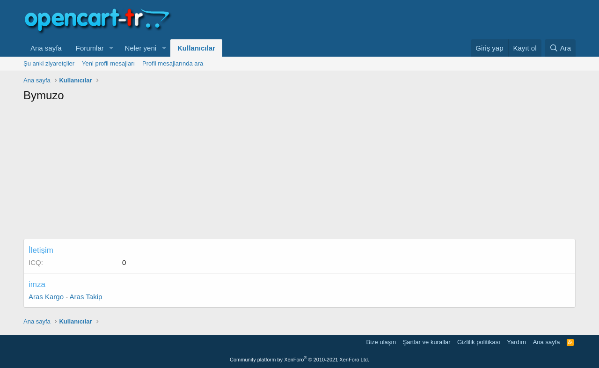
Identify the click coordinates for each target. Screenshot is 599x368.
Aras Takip (86, 297)
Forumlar (90, 48)
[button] (111, 48)
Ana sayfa (46, 48)
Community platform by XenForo (299, 359)
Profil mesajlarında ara (172, 63)
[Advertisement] (299, 173)
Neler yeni (141, 48)
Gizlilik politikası (478, 342)
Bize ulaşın (381, 342)
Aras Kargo (46, 297)
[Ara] (560, 48)
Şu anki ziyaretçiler (48, 63)
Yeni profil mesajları (108, 63)
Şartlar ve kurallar (427, 342)
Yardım (516, 342)
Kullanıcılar (196, 48)
